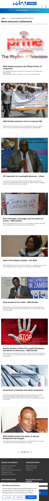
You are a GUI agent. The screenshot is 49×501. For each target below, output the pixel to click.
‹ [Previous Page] (19, 452)
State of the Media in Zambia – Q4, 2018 (20, 260)
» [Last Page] (31, 452)
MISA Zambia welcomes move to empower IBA (22, 121)
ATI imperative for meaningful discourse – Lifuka (23, 176)
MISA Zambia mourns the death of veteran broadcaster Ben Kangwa (21, 437)
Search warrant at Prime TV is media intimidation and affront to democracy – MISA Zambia (23, 349)
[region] (19, 492)
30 (27, 452)
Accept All (31, 497)
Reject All (19, 497)
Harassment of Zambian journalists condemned (23, 390)
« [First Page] (17, 452)
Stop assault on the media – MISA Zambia (20, 302)
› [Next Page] (29, 452)
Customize (8, 497)
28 (21, 452)
